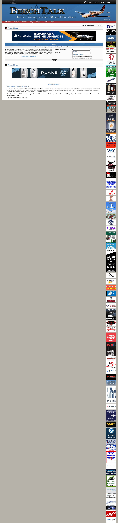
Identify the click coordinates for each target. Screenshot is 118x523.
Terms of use (24, 56)
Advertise (8, 22)
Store (53, 22)
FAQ (31, 22)
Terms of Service (11, 86)
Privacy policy (33, 56)
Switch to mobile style (53, 84)
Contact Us (26, 86)
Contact (24, 22)
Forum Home (12, 28)
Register (45, 22)
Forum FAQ (20, 86)
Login (38, 22)
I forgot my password (77, 54)
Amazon (16, 22)
